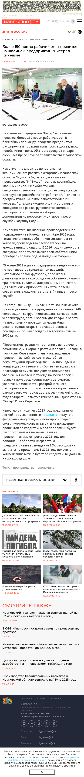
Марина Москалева (41, 61)
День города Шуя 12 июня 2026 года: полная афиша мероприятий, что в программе (21, 508)
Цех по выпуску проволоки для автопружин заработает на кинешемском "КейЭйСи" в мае (37, 662)
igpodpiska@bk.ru (49, 731)
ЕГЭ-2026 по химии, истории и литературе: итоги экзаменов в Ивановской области (62, 579)
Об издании (26, 698)
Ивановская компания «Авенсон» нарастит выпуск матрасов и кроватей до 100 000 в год (40, 646)
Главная (7, 39)
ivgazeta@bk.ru (47, 737)
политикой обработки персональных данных (43, 758)
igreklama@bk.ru (48, 743)
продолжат (50, 414)
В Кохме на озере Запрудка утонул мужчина (21, 578)
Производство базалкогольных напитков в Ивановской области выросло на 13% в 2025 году (39, 677)
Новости (21, 39)
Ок (42, 772)
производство (24, 467)
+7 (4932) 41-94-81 (58, 21)
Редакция (56, 698)
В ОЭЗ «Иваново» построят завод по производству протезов (40, 630)
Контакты (42, 698)
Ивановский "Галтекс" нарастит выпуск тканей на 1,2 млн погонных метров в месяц (40, 614)
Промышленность (42, 39)
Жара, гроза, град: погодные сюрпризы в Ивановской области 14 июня (62, 544)
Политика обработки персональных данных (42, 716)
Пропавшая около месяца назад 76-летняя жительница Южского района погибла (21, 544)
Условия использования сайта (35, 713)
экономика (46, 467)
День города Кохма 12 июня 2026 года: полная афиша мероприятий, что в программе (62, 508)
